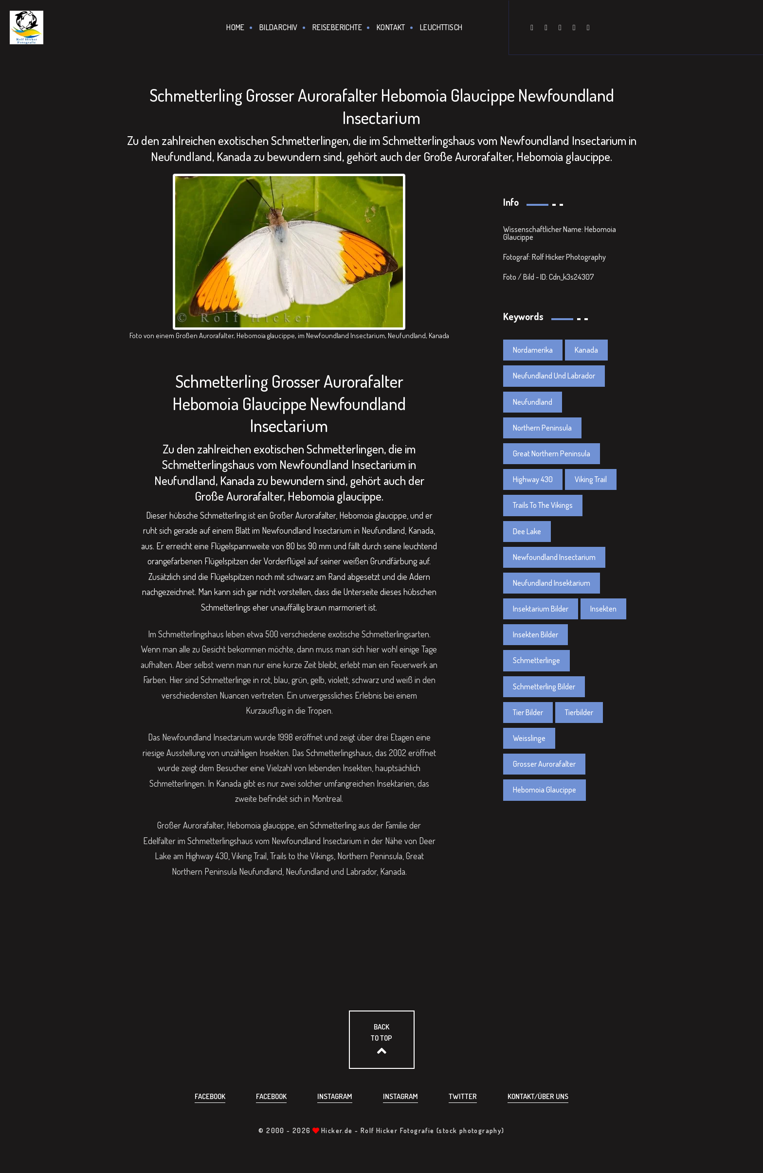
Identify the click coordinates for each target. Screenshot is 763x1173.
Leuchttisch (441, 27)
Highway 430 (533, 479)
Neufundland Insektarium (551, 583)
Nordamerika (533, 350)
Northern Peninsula (542, 428)
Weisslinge (529, 738)
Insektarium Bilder (540, 609)
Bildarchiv (278, 27)
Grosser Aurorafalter (544, 764)
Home (235, 27)
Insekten (603, 609)
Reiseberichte (337, 27)
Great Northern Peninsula (551, 453)
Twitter (463, 1096)
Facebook (210, 1096)
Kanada (586, 350)
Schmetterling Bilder (544, 686)
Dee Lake (527, 531)
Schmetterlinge (536, 660)
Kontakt (391, 27)
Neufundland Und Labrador (554, 375)
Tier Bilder (528, 712)
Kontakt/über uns (538, 1096)
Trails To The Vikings (543, 505)
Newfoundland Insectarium (554, 557)
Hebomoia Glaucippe (544, 789)
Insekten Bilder (535, 634)
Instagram (334, 1096)
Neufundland (532, 402)
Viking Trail (591, 479)
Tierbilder (579, 712)
